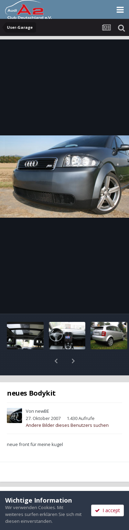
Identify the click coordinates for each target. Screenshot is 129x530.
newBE (42, 393)
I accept (107, 510)
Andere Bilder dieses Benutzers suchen (67, 407)
